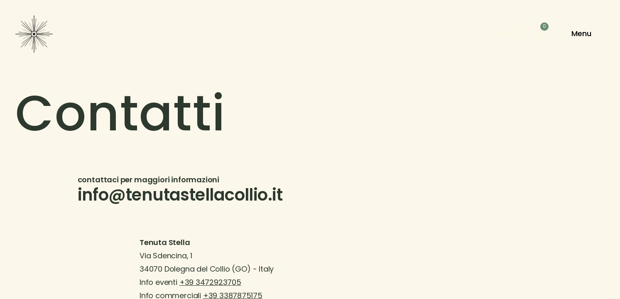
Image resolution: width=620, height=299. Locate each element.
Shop (510, 34)
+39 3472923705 (210, 283)
